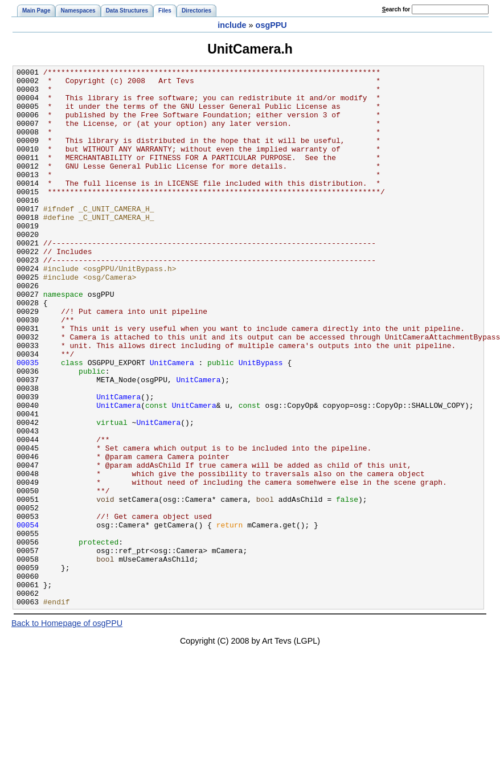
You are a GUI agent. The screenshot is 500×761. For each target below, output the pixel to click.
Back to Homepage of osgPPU (66, 730)
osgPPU (271, 25)
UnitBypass (261, 422)
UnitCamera (172, 422)
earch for (396, 9)
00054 (28, 617)
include (232, 25)
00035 (28, 422)
